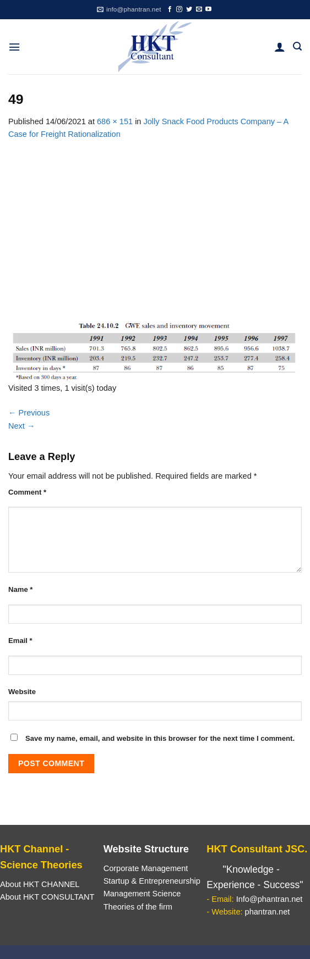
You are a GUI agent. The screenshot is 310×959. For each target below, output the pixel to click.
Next (21, 426)
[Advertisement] (155, 223)
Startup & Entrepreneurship (152, 881)
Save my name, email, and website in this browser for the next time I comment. (160, 738)
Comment (27, 492)
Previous (29, 412)
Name (20, 589)
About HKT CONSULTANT (47, 897)
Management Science (142, 893)
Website (22, 692)
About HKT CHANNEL (39, 884)
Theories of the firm (138, 906)
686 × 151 (115, 121)
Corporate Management (146, 868)
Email (20, 640)
